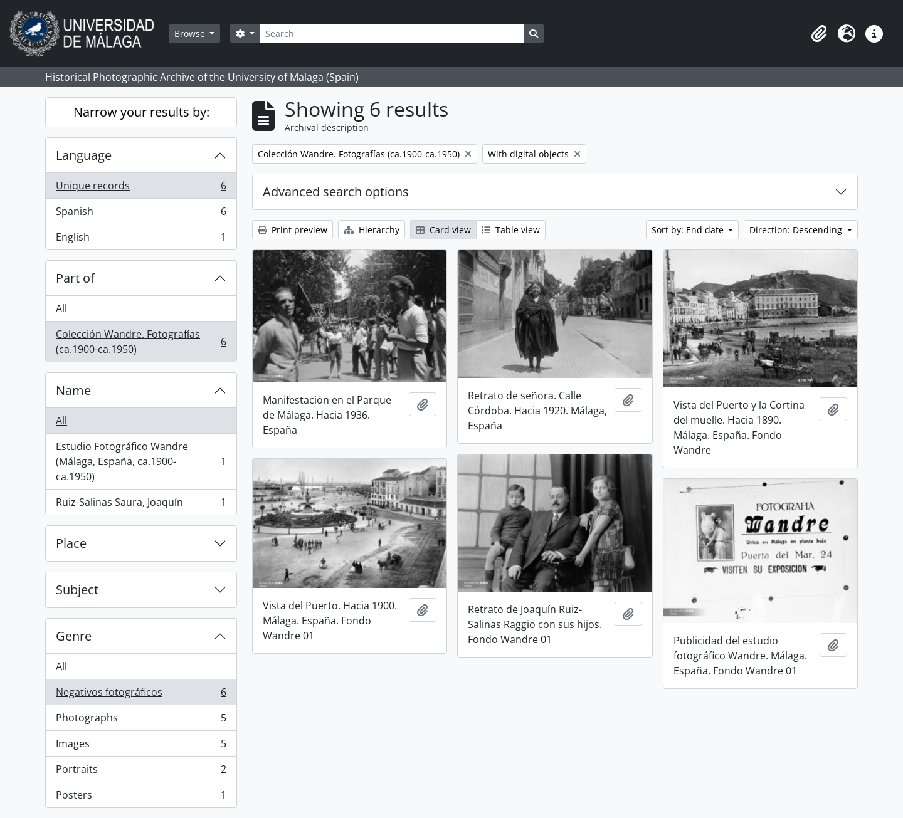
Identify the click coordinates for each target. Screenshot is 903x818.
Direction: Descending (797, 230)
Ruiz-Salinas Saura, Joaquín (140, 505)
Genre (74, 635)
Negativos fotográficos (140, 694)
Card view (443, 230)
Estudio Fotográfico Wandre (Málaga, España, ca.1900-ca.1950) (140, 461)
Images (140, 746)
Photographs (140, 720)
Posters (140, 797)
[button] (819, 34)
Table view (511, 230)
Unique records (140, 188)
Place (71, 543)
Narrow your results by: (141, 111)
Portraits (140, 772)
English (140, 239)
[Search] (392, 33)
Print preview (292, 230)
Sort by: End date (689, 230)
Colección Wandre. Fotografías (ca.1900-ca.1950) (140, 341)
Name (73, 390)
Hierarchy (371, 230)
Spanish (140, 214)
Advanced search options (336, 191)
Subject (77, 589)
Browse (191, 33)
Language (84, 155)
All (61, 308)
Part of (75, 278)
